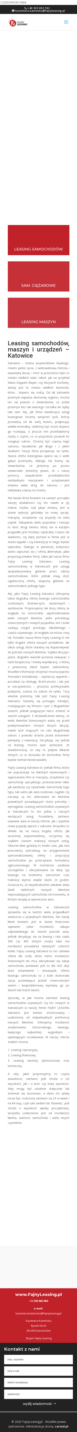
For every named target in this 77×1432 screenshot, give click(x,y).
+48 (38, 1301)
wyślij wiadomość (37, 1404)
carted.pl (61, 1426)
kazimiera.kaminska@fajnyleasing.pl (38, 1313)
